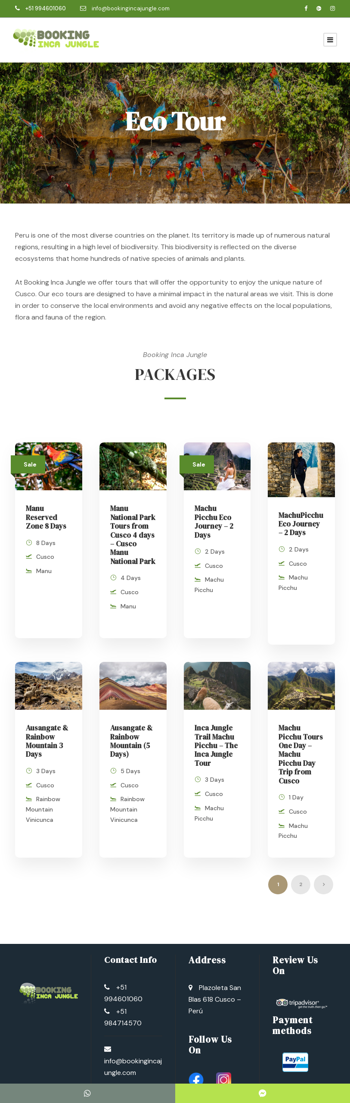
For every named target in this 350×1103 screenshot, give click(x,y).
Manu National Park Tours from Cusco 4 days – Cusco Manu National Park (132, 534)
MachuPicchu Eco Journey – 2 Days (301, 524)
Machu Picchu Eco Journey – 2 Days (214, 521)
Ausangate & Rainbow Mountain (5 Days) (131, 732)
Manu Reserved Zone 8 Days (46, 517)
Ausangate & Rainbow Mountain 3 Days (47, 732)
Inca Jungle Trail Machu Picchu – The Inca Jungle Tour (216, 737)
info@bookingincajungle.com (131, 8)
